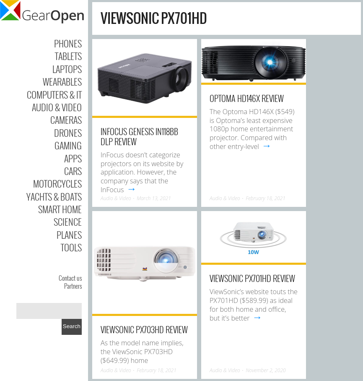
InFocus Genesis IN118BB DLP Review (139, 136)
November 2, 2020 (266, 370)
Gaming (68, 145)
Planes (69, 234)
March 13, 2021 (154, 198)
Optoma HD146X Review (247, 98)
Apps (73, 158)
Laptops (67, 69)
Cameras (66, 119)
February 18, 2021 (265, 198)
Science (68, 221)
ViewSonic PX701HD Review (252, 278)
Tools (71, 247)
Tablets (68, 56)
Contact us (70, 277)
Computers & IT (54, 94)
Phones (68, 43)
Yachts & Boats (54, 196)
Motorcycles (57, 183)
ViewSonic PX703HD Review (144, 329)
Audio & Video (57, 107)
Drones (68, 132)
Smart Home (60, 209)
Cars (73, 170)
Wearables (62, 81)
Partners (73, 285)
